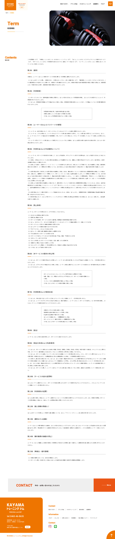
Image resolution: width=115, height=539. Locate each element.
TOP (7, 13)
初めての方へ (64, 4)
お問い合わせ (65, 518)
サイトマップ (93, 518)
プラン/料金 (73, 4)
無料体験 (81, 509)
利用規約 (73, 518)
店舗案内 (95, 4)
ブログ (103, 4)
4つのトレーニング (85, 4)
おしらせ (57, 518)
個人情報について (83, 518)
